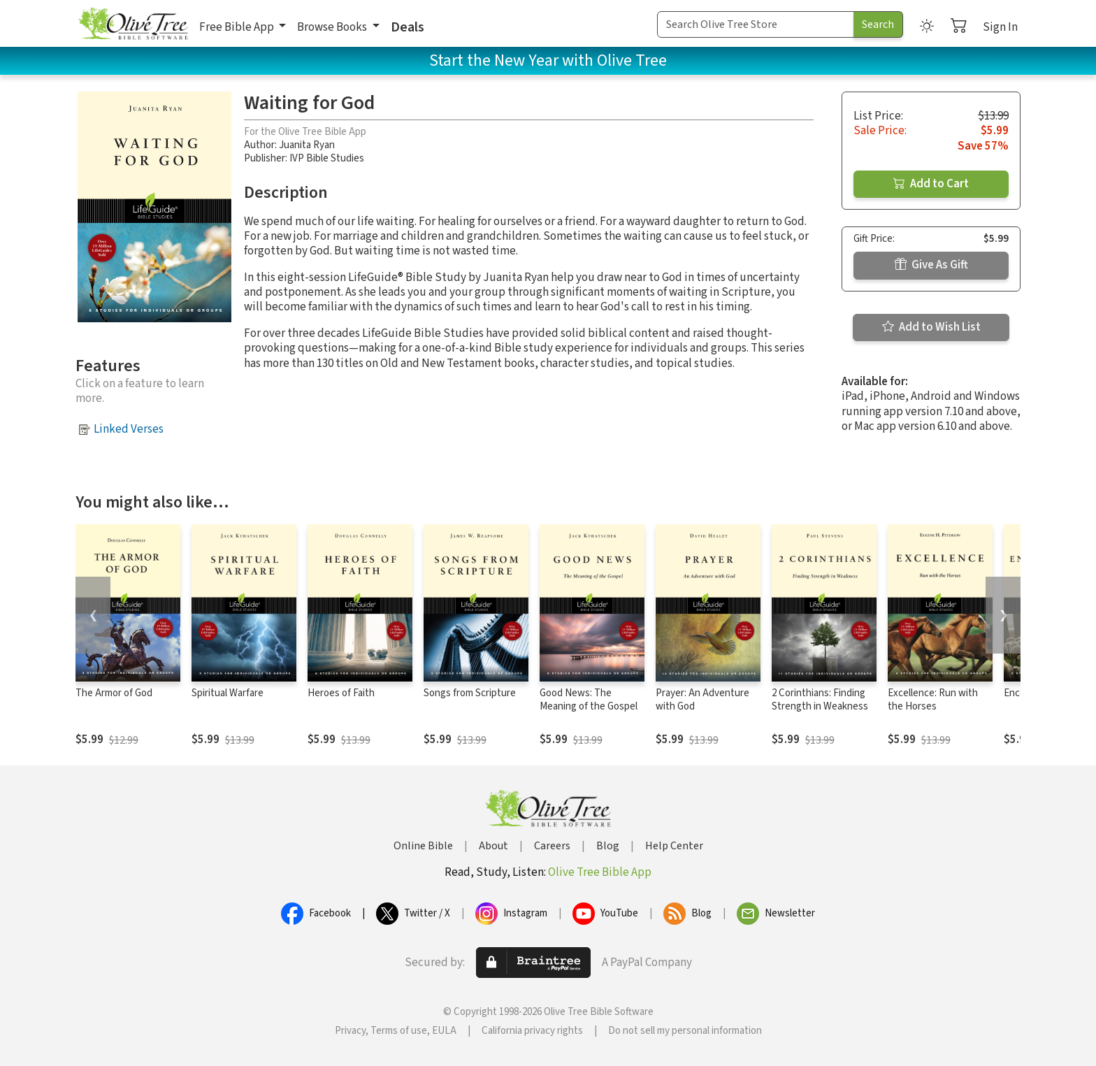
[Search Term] (755, 24)
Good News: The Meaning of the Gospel (588, 700)
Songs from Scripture (470, 693)
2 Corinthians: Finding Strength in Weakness (820, 700)
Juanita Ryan (307, 145)
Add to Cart (931, 183)
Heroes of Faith (341, 693)
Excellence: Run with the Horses (933, 700)
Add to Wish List (931, 327)
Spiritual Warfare (228, 693)
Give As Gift (931, 265)
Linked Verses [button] (129, 429)
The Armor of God (113, 693)
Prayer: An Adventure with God (702, 700)
